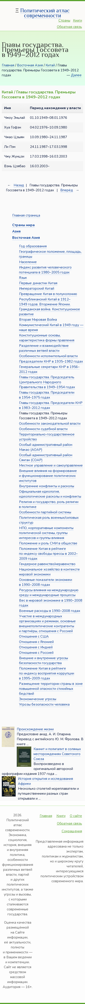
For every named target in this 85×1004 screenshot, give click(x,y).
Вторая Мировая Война (38, 319)
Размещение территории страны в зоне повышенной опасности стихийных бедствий (51, 688)
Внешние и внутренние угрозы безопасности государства (43, 660)
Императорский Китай (36, 288)
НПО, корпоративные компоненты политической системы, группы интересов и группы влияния (46, 533)
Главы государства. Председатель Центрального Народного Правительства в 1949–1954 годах (47, 382)
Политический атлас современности (45, 12)
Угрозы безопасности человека (44, 704)
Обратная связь (69, 27)
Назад (19, 185)
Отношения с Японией (36, 642)
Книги (77, 20)
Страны (64, 20)
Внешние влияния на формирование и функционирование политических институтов (48, 476)
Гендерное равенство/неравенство (47, 564)
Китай (50, 65)
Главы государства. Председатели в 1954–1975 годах (46, 395)
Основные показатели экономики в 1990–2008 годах (45, 582)
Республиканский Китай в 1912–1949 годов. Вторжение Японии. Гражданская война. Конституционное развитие (49, 306)
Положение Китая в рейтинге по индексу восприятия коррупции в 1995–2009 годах (46, 673)
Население (28, 262)
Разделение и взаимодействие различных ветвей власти (44, 348)
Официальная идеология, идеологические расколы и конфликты (50, 494)
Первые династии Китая (38, 283)
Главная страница (26, 215)
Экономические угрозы (37, 699)
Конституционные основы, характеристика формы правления (46, 338)
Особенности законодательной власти (49, 423)
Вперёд (66, 190)
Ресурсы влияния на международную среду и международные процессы (48, 592)
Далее (76, 75)
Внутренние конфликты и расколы (46, 486)
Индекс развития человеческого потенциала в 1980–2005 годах (45, 270)
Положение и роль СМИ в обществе (48, 543)
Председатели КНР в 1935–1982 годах (51, 361)
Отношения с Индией (36, 647)
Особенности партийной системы (45, 512)
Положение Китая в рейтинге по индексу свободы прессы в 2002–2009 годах (48, 553)
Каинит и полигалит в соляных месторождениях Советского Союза (57, 754)
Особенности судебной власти (43, 429)
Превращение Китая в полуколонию (48, 294)
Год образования (33, 246)
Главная (8, 65)
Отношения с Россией (36, 652)
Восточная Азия (30, 65)
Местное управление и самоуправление (51, 465)
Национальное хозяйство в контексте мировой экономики (49, 572)
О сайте (76, 816)
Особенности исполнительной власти (48, 356)
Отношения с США (34, 636)
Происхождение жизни (35, 729)
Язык (23, 277)
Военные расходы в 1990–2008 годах (49, 611)
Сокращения (72, 831)
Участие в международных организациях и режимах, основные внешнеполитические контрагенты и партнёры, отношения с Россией (47, 623)
